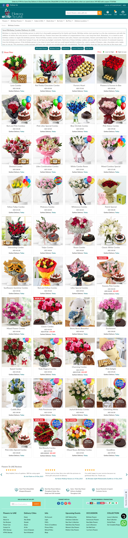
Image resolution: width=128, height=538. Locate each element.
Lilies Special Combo (79, 288)
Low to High (108, 52)
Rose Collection (112, 519)
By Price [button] (69, 21)
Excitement (110, 328)
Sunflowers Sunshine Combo (16, 288)
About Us (6, 519)
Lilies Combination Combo (47, 166)
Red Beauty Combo (47, 448)
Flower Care (7, 525)
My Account (48, 517)
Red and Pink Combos (16, 126)
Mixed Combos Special (110, 166)
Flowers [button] (5, 21)
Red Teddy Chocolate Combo (47, 85)
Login (46, 519)
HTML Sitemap (7, 532)
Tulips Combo (47, 247)
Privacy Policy (49, 527)
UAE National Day (71, 517)
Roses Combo (79, 247)
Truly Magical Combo (47, 369)
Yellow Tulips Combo (16, 207)
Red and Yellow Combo (47, 288)
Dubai (26, 517)
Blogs (46, 532)
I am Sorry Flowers (92, 530)
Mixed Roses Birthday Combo (79, 450)
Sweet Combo (16, 369)
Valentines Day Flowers (73, 525)
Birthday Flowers (91, 517)
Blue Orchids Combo (79, 126)
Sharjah (26, 522)
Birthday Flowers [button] (17, 21)
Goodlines (111, 450)
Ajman (26, 525)
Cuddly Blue (16, 409)
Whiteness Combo (79, 207)
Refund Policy (49, 530)
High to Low (121, 52)
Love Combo (15, 85)
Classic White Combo (111, 247)
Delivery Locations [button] (82, 21)
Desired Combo (15, 166)
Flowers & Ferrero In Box (110, 85)
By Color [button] (61, 21)
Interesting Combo (16, 247)
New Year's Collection (72, 522)
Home (4, 25)
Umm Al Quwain (29, 530)
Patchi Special (111, 207)
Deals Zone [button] (51, 21)
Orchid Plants (111, 522)
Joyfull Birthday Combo (79, 409)
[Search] (81, 13)
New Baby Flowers (92, 522)
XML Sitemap (7, 530)
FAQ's (46, 522)
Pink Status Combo (111, 126)
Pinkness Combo (47, 207)
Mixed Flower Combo (16, 328)
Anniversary (66, 48)
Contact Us (6, 527)
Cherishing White (110, 409)
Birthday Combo (55, 48)
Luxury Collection (77, 48)
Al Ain (26, 527)
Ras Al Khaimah (28, 532)
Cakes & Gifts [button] (39, 21)
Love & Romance (91, 525)
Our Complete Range (113, 525)
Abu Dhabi (27, 519)
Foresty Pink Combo (110, 286)
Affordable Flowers (41, 48)
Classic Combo (47, 326)
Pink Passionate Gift (47, 409)
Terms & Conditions (51, 525)
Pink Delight (111, 369)
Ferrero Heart (79, 85)
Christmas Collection (72, 519)
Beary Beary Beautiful (79, 328)
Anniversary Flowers (92, 519)
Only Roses (88, 48)
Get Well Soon (90, 527)
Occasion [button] (29, 21)
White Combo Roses (79, 166)
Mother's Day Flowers (72, 530)
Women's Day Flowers (72, 527)
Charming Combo (79, 367)
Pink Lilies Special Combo (47, 126)
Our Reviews (7, 522)
